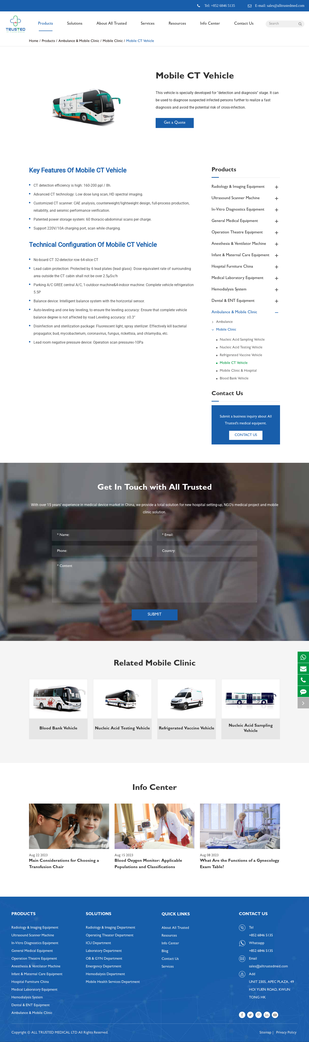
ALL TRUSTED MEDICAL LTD (54, 1033)
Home (33, 41)
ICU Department (98, 943)
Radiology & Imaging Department (110, 928)
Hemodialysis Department (105, 974)
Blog (165, 951)
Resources (177, 26)
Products (45, 26)
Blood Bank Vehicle (234, 379)
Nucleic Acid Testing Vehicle (241, 348)
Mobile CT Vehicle (140, 41)
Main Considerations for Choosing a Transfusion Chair (64, 864)
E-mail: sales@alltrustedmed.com (276, 5)
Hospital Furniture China (246, 267)
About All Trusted (112, 26)
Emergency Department (103, 967)
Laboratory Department (104, 951)
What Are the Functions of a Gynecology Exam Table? (239, 864)
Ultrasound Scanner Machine (246, 198)
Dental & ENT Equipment (246, 301)
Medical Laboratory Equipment (246, 278)
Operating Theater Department (110, 936)
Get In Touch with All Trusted (154, 488)
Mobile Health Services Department (113, 982)
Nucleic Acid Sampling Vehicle (242, 340)
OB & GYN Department (104, 959)
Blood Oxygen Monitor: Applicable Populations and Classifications (148, 864)
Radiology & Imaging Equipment (246, 187)
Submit (155, 615)
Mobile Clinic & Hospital (238, 371)
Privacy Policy (286, 1033)
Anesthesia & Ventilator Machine (246, 244)
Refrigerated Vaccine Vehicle (241, 355)
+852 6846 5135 (261, 951)
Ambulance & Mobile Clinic (78, 41)
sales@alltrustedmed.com (268, 967)
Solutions (74, 26)
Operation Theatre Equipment (246, 232)
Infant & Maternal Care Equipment (246, 255)
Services (147, 26)
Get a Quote (175, 123)
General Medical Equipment (246, 221)
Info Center (210, 26)
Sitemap (265, 1033)
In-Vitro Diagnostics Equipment (246, 209)
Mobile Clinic (113, 41)
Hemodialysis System (246, 289)
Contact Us (244, 26)
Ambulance (222, 322)
